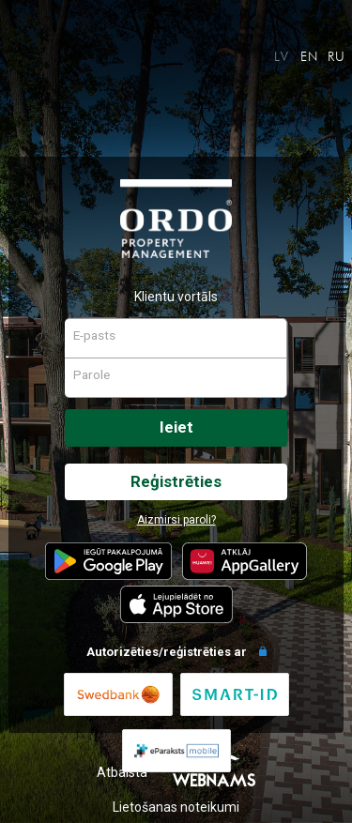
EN (309, 56)
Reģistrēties (176, 481)
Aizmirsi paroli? (176, 519)
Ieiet (176, 427)
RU (337, 56)
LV (282, 56)
